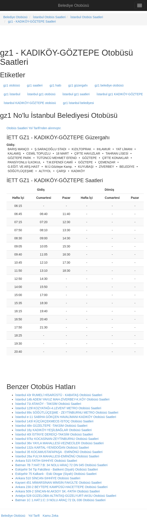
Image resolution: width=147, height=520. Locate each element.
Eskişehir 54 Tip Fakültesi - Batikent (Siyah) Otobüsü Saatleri (56, 469)
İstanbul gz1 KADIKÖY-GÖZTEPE (120, 94)
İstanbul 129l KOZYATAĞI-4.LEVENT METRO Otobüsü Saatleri (58, 408)
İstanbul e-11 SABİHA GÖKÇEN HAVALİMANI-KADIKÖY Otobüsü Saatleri (65, 417)
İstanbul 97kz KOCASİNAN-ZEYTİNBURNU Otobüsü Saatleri (57, 439)
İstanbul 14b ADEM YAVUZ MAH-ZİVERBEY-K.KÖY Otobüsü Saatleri (62, 399)
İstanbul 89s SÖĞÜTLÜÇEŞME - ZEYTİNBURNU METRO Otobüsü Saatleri (66, 412)
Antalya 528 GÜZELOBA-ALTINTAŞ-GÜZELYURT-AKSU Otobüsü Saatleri (65, 495)
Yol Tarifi (34, 515)
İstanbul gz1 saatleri (76, 94)
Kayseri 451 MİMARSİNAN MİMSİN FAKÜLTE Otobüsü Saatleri (58, 482)
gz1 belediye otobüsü (109, 85)
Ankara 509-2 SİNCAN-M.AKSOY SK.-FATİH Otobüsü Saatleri (57, 491)
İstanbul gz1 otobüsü (41, 94)
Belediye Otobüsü (73, 5)
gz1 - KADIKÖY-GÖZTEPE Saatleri (32, 21)
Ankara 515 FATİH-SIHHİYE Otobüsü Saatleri (46, 460)
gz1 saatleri (35, 85)
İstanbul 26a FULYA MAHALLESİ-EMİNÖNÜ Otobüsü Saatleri (57, 456)
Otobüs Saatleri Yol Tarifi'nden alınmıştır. (34, 128)
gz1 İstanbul (12, 94)
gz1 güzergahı (78, 85)
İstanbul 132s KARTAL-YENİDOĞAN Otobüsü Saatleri (52, 447)
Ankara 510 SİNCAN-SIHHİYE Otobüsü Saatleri (47, 478)
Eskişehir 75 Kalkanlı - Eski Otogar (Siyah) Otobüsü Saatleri (56, 474)
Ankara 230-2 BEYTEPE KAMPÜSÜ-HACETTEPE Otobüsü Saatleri (61, 487)
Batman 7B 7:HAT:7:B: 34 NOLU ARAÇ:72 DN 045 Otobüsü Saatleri (61, 465)
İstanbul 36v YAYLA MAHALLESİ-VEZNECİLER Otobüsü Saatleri (59, 443)
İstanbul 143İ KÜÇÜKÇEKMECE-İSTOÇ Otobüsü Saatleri (54, 421)
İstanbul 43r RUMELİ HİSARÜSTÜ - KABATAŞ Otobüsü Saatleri (58, 395)
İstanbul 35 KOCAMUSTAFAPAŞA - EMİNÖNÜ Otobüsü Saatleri (58, 452)
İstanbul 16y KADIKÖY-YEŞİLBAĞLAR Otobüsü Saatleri (53, 430)
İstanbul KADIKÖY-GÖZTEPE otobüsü (30, 103)
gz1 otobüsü (11, 85)
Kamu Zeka (50, 515)
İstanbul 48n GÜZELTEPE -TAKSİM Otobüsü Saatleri (51, 425)
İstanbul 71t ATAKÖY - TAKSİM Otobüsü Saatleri (48, 403)
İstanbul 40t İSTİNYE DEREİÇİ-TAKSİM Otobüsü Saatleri (54, 434)
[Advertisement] (51, 36)
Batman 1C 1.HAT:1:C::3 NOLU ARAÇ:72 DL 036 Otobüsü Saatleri (60, 500)
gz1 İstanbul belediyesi (78, 103)
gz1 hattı (55, 85)
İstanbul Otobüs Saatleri (49, 17)
